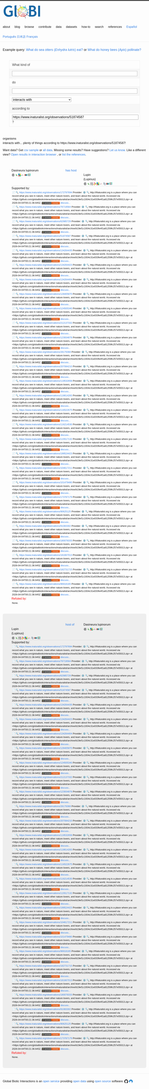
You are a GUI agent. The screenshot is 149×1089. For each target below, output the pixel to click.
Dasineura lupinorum (25, 170)
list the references (73, 154)
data (59, 26)
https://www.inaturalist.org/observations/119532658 (46, 380)
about (6, 26)
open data (79, 1081)
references (115, 26)
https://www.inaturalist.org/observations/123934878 (46, 337)
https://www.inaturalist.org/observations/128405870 (46, 294)
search (99, 26)
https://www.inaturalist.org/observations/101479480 (46, 482)
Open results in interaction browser (33, 154)
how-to (85, 26)
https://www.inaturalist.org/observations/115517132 (46, 439)
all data (47, 150)
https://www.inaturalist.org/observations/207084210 (46, 366)
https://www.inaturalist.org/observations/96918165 (45, 584)
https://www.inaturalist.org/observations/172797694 (46, 192)
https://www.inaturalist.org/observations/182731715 (46, 569)
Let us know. (117, 150)
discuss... (65, 202)
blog (17, 26)
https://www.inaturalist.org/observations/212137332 (46, 322)
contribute (44, 26)
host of (70, 624)
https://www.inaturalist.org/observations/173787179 (46, 497)
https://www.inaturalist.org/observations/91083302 (45, 526)
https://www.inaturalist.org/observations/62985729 (45, 221)
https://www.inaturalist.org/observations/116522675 (46, 410)
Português (9, 36)
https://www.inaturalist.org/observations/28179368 (45, 352)
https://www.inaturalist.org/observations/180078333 (46, 540)
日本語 (21, 36)
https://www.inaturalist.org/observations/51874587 (45, 236)
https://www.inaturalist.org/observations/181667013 (46, 555)
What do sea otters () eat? (54, 50)
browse (29, 26)
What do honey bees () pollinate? (114, 50)
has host (71, 170)
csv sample (31, 150)
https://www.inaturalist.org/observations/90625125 (45, 511)
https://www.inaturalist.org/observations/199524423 (46, 453)
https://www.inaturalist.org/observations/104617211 (46, 468)
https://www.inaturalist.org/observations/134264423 (46, 264)
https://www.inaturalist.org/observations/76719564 (45, 206)
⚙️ (84, 192)
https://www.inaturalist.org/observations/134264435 (46, 250)
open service (51, 1081)
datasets (71, 26)
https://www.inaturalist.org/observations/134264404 (46, 279)
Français (32, 36)
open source (103, 1081)
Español (131, 26)
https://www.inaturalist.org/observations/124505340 (46, 308)
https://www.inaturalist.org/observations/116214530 (46, 424)
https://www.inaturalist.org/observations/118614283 (46, 395)
